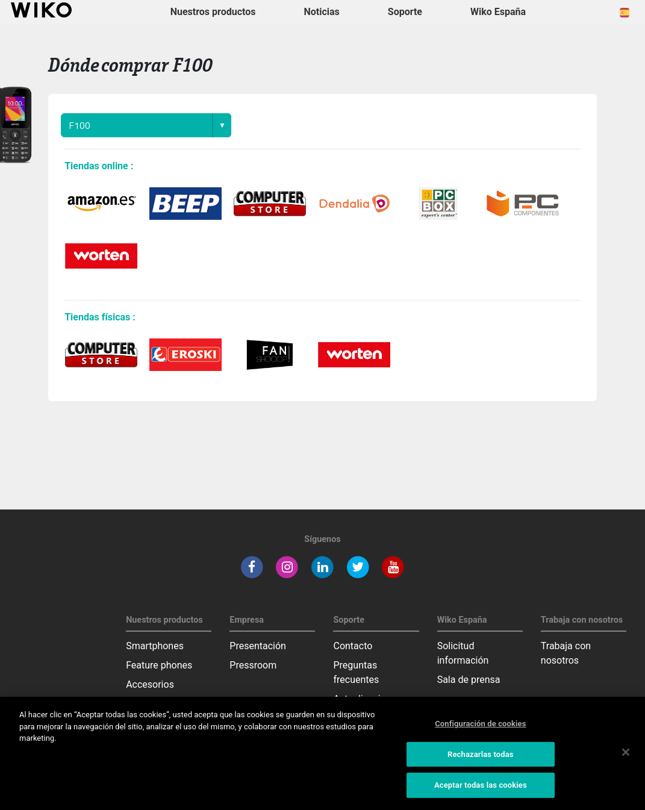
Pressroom (252, 665)
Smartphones (155, 646)
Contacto (352, 646)
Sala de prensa (468, 679)
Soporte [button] (405, 11)
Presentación (257, 646)
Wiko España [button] (498, 11)
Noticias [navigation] (321, 11)
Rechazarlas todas (480, 754)
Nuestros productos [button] (213, 11)
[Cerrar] (625, 752)
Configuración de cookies (480, 723)
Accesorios (150, 684)
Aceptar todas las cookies (480, 785)
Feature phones (159, 665)
